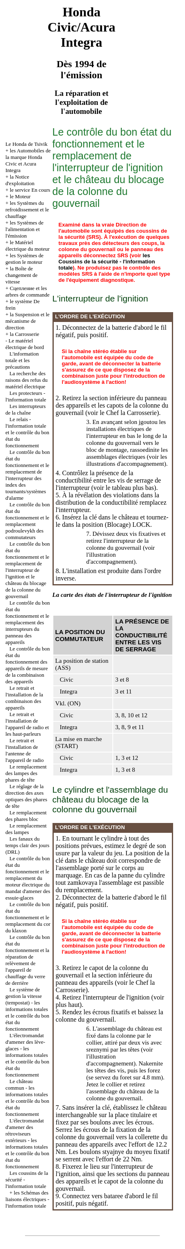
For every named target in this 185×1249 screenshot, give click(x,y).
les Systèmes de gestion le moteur (24, 258)
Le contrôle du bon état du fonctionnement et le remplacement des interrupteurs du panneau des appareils (27, 622)
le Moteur (20, 196)
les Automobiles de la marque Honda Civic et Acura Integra (27, 160)
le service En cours (30, 190)
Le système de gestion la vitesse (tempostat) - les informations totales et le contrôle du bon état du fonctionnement (27, 1009)
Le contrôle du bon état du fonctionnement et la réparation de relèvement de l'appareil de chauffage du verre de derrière (27, 960)
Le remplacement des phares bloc (25, 815)
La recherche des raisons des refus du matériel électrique (26, 380)
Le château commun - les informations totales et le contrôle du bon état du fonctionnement (27, 1097)
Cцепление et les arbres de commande (27, 291)
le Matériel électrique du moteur (27, 245)
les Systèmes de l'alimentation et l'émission (24, 229)
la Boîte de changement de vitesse (21, 275)
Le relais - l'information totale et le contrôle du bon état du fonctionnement (27, 432)
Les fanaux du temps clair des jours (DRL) (27, 845)
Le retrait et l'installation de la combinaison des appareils (24, 698)
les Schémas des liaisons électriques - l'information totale (27, 1199)
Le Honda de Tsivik (26, 144)
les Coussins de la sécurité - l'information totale (107, 261)
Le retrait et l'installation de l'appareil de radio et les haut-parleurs (27, 724)
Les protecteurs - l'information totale (25, 396)
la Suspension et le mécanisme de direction (27, 321)
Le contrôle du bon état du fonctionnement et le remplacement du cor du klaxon (27, 917)
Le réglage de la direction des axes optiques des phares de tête (26, 796)
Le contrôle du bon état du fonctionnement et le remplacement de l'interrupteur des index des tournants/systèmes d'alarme (27, 475)
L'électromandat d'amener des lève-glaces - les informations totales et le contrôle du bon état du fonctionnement (27, 1055)
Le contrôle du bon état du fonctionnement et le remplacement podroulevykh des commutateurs (27, 520)
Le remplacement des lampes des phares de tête (25, 773)
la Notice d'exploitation (19, 180)
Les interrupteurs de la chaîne (25, 409)
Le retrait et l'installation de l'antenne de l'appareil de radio (24, 750)
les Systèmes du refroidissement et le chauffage (27, 209)
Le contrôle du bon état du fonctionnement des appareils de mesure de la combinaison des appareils (27, 665)
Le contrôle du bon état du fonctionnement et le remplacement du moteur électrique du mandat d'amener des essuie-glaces (27, 878)
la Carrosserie (24, 334)
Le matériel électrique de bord (24, 344)
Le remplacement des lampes (25, 829)
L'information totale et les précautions (22, 360)
